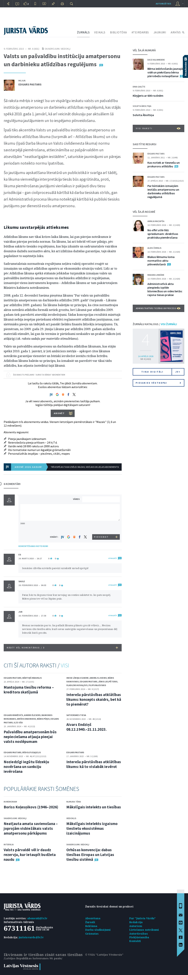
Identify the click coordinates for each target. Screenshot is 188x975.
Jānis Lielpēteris (107, 681)
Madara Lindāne (155, 274)
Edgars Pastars (29, 84)
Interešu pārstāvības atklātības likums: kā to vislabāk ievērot (93, 764)
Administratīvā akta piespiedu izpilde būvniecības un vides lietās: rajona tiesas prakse (164, 289)
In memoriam (10, 801)
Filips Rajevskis (97, 685)
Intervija (9, 844)
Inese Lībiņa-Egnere (77, 677)
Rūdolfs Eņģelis (31, 752)
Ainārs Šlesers (32, 715)
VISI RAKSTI (158, 128)
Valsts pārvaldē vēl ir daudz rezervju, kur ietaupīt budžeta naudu (30, 854)
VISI (65, 665)
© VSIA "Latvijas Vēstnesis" (104, 954)
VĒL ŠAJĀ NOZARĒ (144, 211)
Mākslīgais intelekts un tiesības (93, 807)
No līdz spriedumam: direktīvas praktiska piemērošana (162, 233)
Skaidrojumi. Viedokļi (57, 48)
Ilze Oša (18, 722)
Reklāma (91, 926)
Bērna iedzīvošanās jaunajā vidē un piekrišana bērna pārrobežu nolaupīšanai (165, 72)
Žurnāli (90, 922)
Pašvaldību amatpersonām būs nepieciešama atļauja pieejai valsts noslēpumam (30, 736)
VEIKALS (99, 32)
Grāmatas (92, 933)
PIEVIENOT (101, 537)
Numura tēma (73, 801)
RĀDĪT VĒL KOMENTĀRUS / (62, 647)
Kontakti (135, 941)
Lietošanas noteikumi (144, 929)
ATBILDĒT (112, 558)
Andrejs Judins (98, 677)
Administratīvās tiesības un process (158, 308)
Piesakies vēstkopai (158, 383)
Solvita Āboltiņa (142, 106)
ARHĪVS (176, 32)
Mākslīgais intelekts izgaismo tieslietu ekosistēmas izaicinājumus (92, 828)
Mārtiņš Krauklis (32, 677)
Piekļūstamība (139, 937)
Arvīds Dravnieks (26, 718)
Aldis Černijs (154, 248)
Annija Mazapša (155, 221)
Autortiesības (138, 933)
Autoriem (135, 926)
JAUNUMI (160, 32)
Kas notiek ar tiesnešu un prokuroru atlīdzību (163, 164)
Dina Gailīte (139, 86)
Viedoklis (71, 818)
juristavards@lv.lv (31, 937)
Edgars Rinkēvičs (13, 715)
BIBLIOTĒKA (118, 32)
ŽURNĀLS (83, 32)
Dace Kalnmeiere (156, 59)
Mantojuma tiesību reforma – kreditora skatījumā (29, 690)
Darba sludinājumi (98, 929)
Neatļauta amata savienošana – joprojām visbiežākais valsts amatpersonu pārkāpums (31, 828)
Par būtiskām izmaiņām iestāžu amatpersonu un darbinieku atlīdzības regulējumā (163, 191)
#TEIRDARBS (140, 32)
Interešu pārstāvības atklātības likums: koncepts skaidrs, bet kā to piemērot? (93, 699)
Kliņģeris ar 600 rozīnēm (148, 95)
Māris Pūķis (43, 718)
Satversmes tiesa (76, 715)
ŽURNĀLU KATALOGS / (155, 324)
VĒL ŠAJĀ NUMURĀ (144, 50)
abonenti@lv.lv (37, 918)
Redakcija (136, 922)
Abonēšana (92, 918)
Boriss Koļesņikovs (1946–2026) (31, 807)
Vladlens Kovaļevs (77, 685)
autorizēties (163, 3)
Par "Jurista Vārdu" (142, 918)
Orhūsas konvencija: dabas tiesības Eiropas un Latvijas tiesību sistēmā (90, 854)
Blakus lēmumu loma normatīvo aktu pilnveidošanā (161, 260)
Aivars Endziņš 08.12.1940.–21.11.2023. (86, 727)
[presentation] (101, 527)
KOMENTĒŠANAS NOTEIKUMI (33, 546)
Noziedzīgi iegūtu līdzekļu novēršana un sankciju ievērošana (26, 766)
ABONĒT (59, 413)
